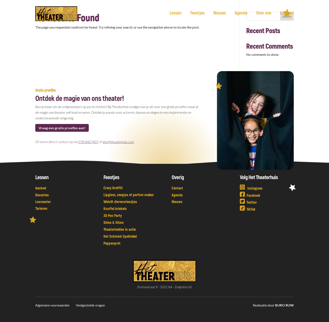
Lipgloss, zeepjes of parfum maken (128, 194)
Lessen (175, 13)
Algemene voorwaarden (52, 305)
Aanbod (40, 188)
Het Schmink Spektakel (120, 236)
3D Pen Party (112, 215)
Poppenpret (111, 243)
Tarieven (41, 208)
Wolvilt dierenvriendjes (120, 201)
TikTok (247, 209)
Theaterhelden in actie (119, 229)
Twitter (248, 202)
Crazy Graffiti (113, 187)
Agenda (241, 13)
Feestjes (197, 13)
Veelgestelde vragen (90, 305)
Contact (287, 13)
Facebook (250, 195)
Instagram (251, 188)
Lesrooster (43, 201)
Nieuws (219, 13)
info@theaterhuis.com (118, 142)
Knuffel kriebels (115, 208)
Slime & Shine (113, 222)
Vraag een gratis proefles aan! (62, 128)
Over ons (263, 13)
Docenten (42, 195)
